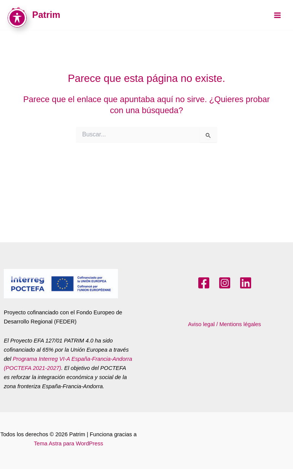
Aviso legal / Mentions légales (224, 324)
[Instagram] (224, 283)
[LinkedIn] (245, 283)
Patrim (46, 15)
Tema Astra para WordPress (68, 443)
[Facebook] (203, 283)
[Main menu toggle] (277, 15)
